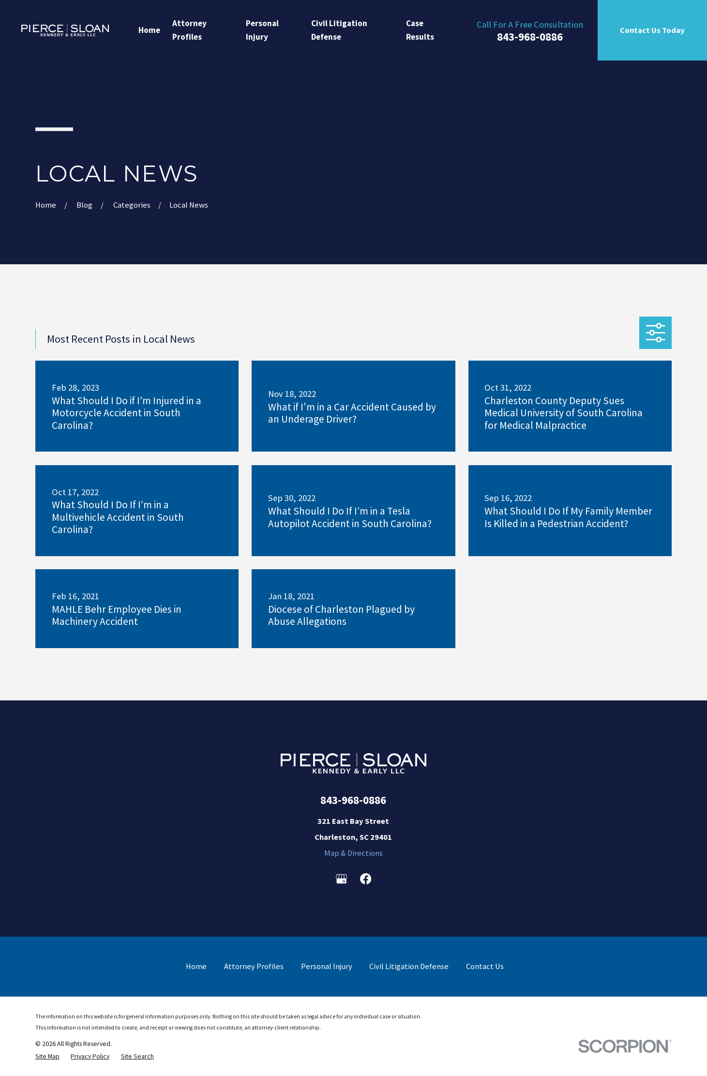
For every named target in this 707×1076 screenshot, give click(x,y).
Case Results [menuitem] (420, 30)
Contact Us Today (652, 30)
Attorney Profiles (254, 966)
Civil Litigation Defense (409, 966)
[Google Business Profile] (341, 878)
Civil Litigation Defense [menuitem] (339, 30)
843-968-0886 (530, 37)
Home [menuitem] (149, 30)
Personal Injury (326, 966)
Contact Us (485, 966)
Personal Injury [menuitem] (262, 30)
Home (196, 966)
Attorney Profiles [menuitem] (189, 30)
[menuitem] (47, 1056)
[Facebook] (365, 878)
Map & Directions (353, 853)
